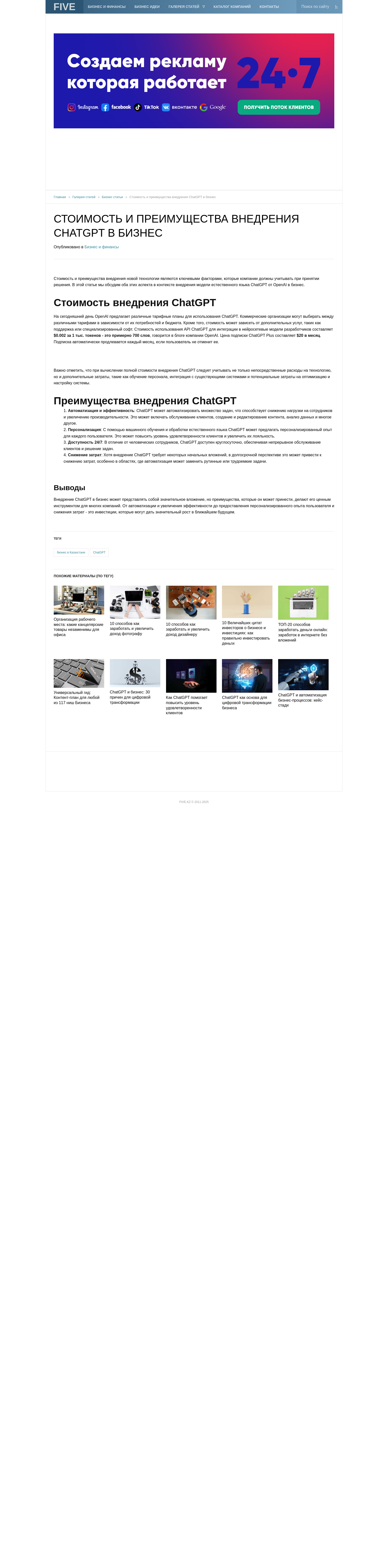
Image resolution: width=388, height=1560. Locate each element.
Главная (60, 197)
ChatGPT (99, 552)
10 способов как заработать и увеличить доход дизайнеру (188, 629)
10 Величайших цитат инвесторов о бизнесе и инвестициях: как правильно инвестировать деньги (246, 633)
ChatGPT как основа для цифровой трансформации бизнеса (246, 702)
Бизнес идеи (147, 7)
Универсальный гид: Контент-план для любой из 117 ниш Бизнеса (76, 697)
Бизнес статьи (112, 197)
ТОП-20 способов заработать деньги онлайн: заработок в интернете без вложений (303, 632)
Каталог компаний (232, 7)
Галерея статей (184, 7)
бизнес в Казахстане (71, 552)
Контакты (269, 7)
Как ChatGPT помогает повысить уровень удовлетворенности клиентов (187, 705)
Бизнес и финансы (106, 7)
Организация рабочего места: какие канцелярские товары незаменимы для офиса (78, 627)
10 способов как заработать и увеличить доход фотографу (132, 628)
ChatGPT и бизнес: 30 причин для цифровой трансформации (130, 697)
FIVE (64, 6)
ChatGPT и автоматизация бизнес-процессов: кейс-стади (302, 700)
